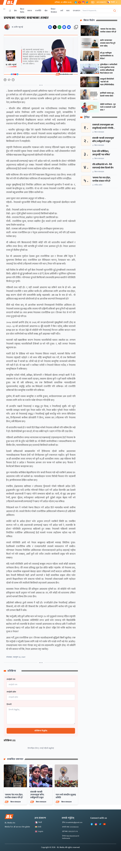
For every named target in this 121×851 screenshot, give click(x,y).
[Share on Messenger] (64, 27)
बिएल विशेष (22, 10)
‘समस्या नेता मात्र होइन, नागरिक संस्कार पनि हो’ (14, 796)
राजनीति (38, 11)
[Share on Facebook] (50, 27)
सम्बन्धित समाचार (15, 759)
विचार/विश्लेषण (54, 10)
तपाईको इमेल (11, 692)
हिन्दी (38, 827)
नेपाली (113, 2)
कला (68, 11)
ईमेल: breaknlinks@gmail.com (72, 822)
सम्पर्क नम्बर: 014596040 (70, 827)
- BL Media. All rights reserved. (68, 847)
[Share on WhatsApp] (59, 27)
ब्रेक (15, 11)
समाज (29, 11)
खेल (46, 11)
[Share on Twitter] (55, 27)
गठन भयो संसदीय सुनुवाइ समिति (66, 796)
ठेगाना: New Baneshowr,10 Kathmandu (70, 837)
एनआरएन (76, 11)
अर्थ (61, 11)
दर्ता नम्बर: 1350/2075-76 (70, 831)
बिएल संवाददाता (15, 801)
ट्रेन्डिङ (87, 117)
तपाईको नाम (11, 679)
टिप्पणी (9, 704)
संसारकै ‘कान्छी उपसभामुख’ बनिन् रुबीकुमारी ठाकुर (37, 794)
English (39, 831)
